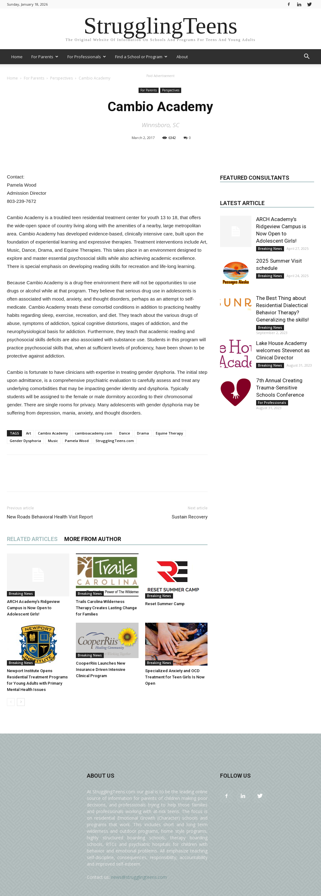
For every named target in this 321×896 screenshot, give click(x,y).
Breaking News (21, 593)
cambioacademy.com (93, 433)
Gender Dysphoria (25, 440)
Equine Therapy (169, 433)
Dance (124, 433)
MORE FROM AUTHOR (92, 539)
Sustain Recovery (190, 517)
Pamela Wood (77, 440)
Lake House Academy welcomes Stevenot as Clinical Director (283, 350)
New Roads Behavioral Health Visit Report (50, 517)
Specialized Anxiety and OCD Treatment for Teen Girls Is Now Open (175, 677)
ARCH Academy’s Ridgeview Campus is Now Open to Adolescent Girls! (33, 607)
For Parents (44, 56)
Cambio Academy (53, 433)
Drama (143, 433)
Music (53, 440)
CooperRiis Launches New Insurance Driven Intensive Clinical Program (100, 669)
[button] (306, 57)
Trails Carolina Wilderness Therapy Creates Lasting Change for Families (106, 607)
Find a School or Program (141, 56)
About (182, 56)
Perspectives (170, 90)
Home (17, 56)
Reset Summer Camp (165, 603)
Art (28, 433)
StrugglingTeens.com (115, 440)
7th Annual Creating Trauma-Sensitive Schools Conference (280, 387)
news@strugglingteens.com (139, 877)
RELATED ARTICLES (32, 539)
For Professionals (86, 56)
